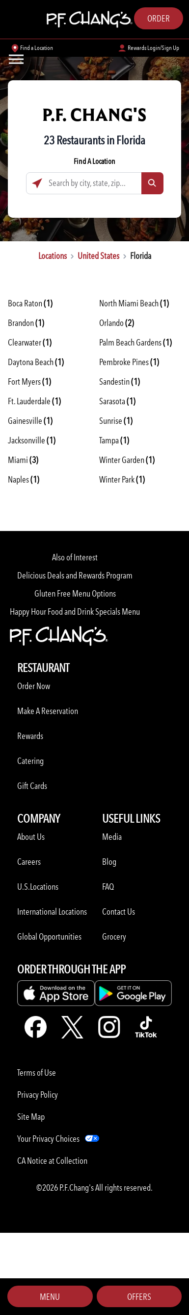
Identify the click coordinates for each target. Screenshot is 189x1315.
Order (158, 18)
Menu (50, 1297)
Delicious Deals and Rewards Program (75, 575)
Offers (139, 1297)
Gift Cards (32, 786)
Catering (30, 761)
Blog (109, 861)
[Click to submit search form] (152, 183)
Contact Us (118, 911)
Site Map (31, 1116)
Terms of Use (36, 1072)
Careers (29, 861)
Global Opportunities (49, 936)
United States (98, 256)
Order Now (33, 686)
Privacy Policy (37, 1094)
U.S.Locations (37, 886)
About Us (31, 836)
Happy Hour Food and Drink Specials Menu (75, 611)
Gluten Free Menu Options (75, 593)
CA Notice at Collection (52, 1160)
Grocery (114, 936)
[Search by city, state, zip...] (94, 183)
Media (112, 836)
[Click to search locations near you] (37, 183)
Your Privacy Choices (48, 1138)
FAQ (108, 886)
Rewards (30, 736)
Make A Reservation (47, 711)
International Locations (52, 911)
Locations (52, 256)
